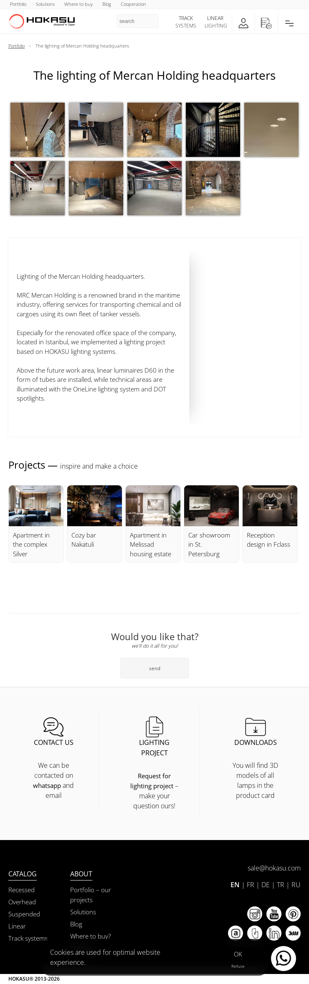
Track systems (28, 938)
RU (296, 884)
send (154, 668)
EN (235, 884)
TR (280, 884)
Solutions (83, 912)
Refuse (238, 966)
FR (250, 884)
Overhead (22, 902)
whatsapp (47, 785)
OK (238, 954)
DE (265, 884)
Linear (17, 926)
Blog (76, 924)
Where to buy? (90, 936)
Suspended (24, 914)
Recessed (21, 890)
